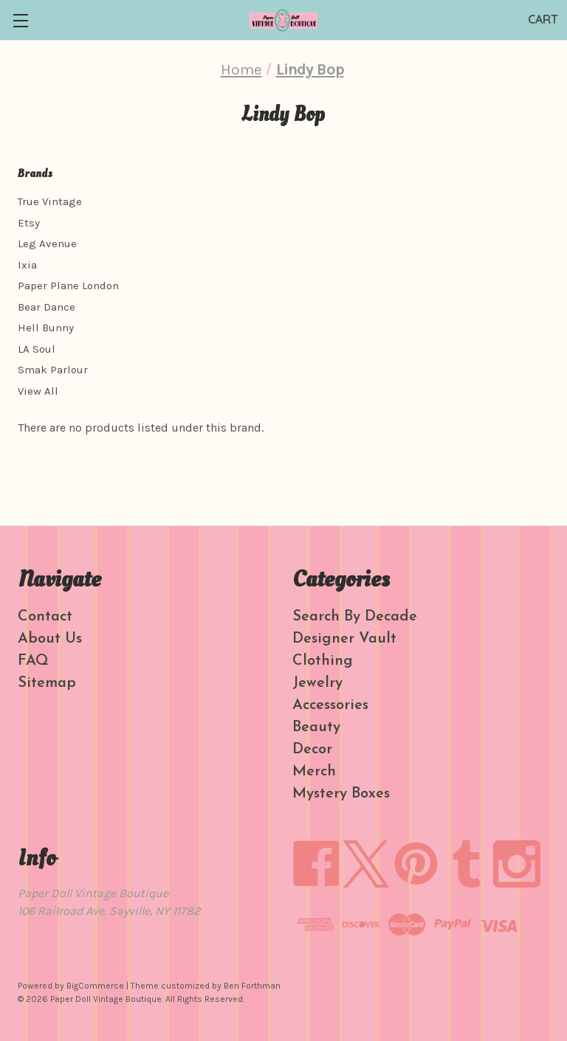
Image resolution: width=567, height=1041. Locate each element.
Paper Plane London (68, 285)
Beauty (316, 727)
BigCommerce (95, 986)
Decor (312, 749)
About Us (50, 639)
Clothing (322, 661)
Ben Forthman (252, 986)
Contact (45, 616)
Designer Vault (344, 639)
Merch (314, 771)
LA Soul (36, 349)
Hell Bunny (46, 327)
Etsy (29, 222)
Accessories (330, 705)
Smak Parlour (53, 369)
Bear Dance (46, 307)
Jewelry (317, 683)
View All (38, 391)
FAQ (33, 661)
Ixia (27, 265)
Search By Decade (354, 616)
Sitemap (47, 683)
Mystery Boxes (341, 793)
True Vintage (50, 201)
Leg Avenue (47, 243)
